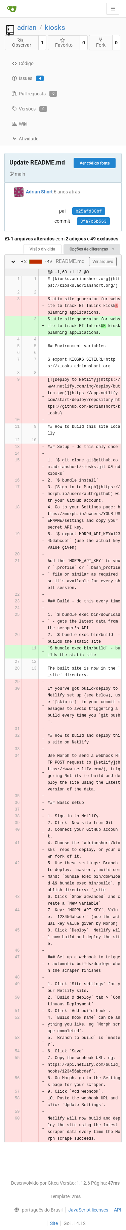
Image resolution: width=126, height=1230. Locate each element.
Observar (21, 43)
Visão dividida (42, 249)
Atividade (25, 138)
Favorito (64, 43)
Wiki (19, 124)
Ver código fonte (95, 163)
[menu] (36, 1210)
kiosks (55, 28)
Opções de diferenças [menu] (92, 249)
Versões (29, 109)
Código (23, 63)
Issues (28, 79)
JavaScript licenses (88, 1210)
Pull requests (34, 94)
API (117, 1210)
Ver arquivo (102, 261)
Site (54, 1223)
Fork (101, 42)
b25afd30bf (89, 211)
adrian (27, 28)
